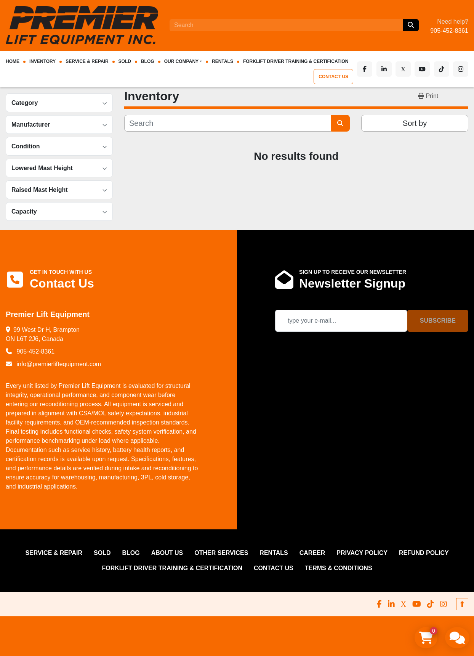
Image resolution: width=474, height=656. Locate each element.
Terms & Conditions (338, 568)
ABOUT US (167, 553)
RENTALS (222, 61)
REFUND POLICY (424, 553)
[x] (405, 69)
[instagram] (460, 69)
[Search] (286, 25)
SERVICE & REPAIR (87, 61)
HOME (12, 61)
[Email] (341, 321)
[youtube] (424, 69)
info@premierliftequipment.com (58, 364)
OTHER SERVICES (221, 553)
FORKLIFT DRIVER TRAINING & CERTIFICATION (295, 61)
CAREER (312, 553)
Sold (125, 61)
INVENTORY (42, 61)
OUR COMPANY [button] (181, 61)
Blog (147, 61)
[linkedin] (387, 69)
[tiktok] (442, 69)
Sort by (415, 123)
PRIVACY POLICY (362, 553)
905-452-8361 (449, 30)
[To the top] (462, 604)
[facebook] (369, 69)
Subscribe (438, 320)
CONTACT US (339, 76)
